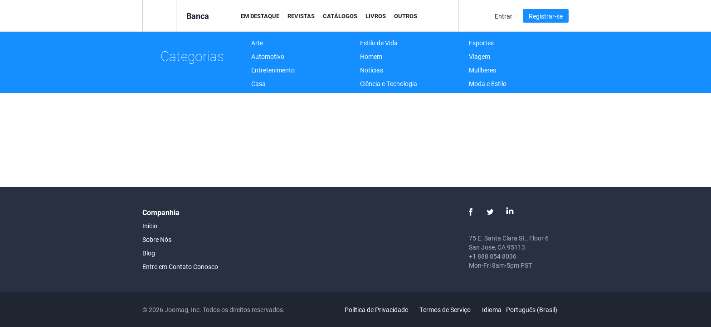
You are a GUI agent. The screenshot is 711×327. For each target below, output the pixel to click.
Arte (257, 42)
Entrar (503, 16)
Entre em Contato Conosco (180, 266)
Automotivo (267, 56)
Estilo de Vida (379, 42)
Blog (148, 253)
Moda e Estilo (487, 83)
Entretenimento (273, 70)
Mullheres (482, 70)
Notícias (371, 70)
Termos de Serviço (445, 309)
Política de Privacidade (376, 309)
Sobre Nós (156, 239)
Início (149, 225)
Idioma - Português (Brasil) (525, 309)
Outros (405, 16)
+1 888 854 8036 (492, 256)
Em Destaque (260, 16)
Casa (258, 83)
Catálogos (340, 16)
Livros (375, 16)
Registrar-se (546, 16)
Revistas (301, 16)
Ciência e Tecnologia (388, 83)
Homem (371, 56)
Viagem (479, 56)
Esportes (481, 42)
